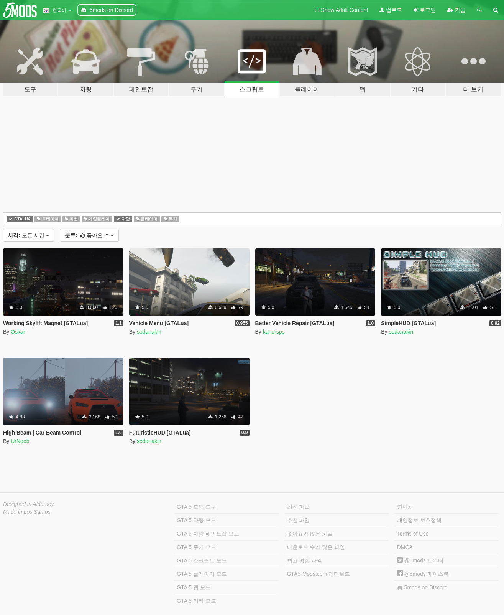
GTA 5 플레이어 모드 (202, 574)
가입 (456, 10)
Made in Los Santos (27, 512)
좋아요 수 (89, 235)
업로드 (390, 10)
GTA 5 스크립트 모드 (202, 560)
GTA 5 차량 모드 (196, 520)
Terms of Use (412, 534)
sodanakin (149, 332)
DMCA (405, 547)
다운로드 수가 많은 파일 (316, 547)
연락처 (405, 507)
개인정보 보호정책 (419, 520)
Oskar (18, 332)
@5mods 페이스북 (423, 573)
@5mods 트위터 (420, 560)
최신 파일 (298, 507)
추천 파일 (298, 520)
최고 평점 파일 (304, 560)
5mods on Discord (422, 587)
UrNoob (20, 441)
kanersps (274, 332)
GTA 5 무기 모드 (196, 547)
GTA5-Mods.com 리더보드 (318, 574)
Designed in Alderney (28, 504)
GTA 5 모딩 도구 (196, 507)
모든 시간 (28, 235)
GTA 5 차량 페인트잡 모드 (208, 534)
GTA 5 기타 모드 (196, 601)
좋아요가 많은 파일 (310, 534)
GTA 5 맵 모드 (193, 587)
